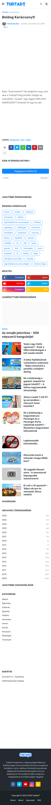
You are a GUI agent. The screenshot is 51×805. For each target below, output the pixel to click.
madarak (8, 253)
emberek (29, 212)
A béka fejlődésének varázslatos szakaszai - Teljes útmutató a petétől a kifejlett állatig (36, 365)
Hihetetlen (6, 619)
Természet (6, 640)
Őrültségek (6, 636)
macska (30, 238)
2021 (25, 536)
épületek (18, 238)
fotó (16, 248)
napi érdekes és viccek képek (16, 222)
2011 (25, 570)
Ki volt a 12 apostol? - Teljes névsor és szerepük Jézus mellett (36, 490)
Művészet (6, 632)
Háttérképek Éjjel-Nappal (13, 681)
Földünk (37, 222)
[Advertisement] (25, 60)
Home (13, 800)
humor (7, 212)
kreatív (18, 212)
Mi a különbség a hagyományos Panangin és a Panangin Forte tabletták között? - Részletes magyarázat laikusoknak (36, 421)
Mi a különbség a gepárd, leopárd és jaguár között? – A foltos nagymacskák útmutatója (35, 384)
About (20, 800)
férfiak (26, 253)
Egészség (6, 603)
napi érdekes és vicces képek (16, 264)
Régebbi (44, 178)
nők (25, 243)
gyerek (7, 248)
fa (17, 253)
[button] (3, 4)
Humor (5, 623)
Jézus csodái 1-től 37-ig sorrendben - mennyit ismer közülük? (36, 401)
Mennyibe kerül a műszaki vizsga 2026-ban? (36, 458)
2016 (25, 549)
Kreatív (5, 627)
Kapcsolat (30, 800)
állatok (20, 217)
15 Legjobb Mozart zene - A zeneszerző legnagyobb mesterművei (35, 474)
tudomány (22, 233)
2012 (25, 566)
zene (40, 248)
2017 (25, 545)
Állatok (5, 599)
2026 (25, 515)
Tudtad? (36, 795)
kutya (34, 243)
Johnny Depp (40, 264)
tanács (7, 238)
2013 (25, 562)
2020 (25, 541)
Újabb (6, 178)
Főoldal (5, 12)
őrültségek (21, 227)
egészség (8, 227)
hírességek (28, 248)
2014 (25, 557)
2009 (25, 578)
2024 (25, 524)
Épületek (6, 611)
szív (22, 140)
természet (8, 217)
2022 (25, 532)
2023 (25, 528)
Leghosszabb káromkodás (31, 442)
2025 (25, 520)
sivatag (30, 259)
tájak (36, 253)
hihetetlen (8, 233)
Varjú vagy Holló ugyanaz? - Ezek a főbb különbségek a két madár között (35, 348)
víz (17, 243)
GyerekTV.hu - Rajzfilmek (13, 677)
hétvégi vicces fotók (13, 259)
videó (28, 140)
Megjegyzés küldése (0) (25, 171)
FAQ (39, 800)
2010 (25, 574)
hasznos (35, 233)
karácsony (14, 12)
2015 (25, 553)
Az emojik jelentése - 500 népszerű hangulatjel (20, 335)
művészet (35, 227)
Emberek (6, 607)
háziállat (7, 243)
